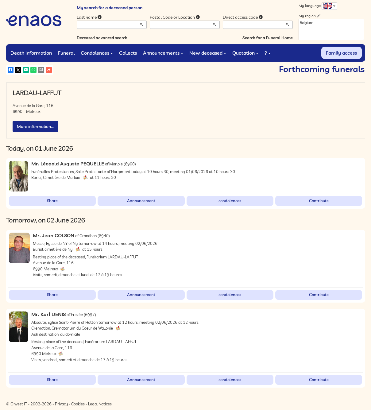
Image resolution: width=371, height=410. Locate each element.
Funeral (66, 53)
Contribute (319, 200)
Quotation (245, 53)
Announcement (141, 200)
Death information (31, 53)
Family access (341, 53)
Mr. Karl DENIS (48, 314)
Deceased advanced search (102, 37)
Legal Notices (100, 403)
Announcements (163, 53)
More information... (35, 126)
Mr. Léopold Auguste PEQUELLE (67, 164)
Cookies (78, 403)
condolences (229, 200)
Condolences (97, 53)
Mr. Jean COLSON (53, 235)
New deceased (207, 53)
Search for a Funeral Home (267, 37)
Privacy (61, 403)
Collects (128, 53)
